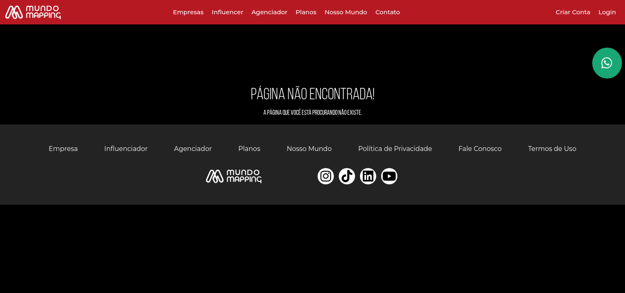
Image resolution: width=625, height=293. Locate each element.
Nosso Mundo (346, 12)
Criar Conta (573, 12)
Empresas (188, 12)
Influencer (227, 12)
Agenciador (269, 12)
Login (607, 12)
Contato (387, 12)
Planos (306, 12)
